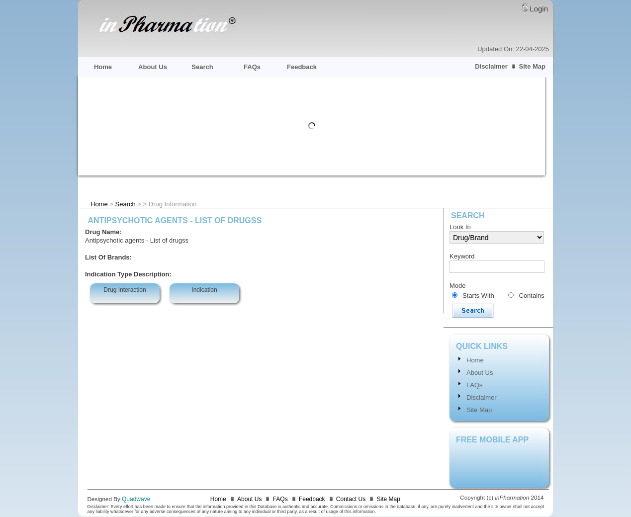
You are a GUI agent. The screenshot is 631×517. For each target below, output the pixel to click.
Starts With (478, 295)
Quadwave (136, 499)
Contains (531, 295)
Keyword (462, 256)
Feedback (302, 67)
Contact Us (350, 499)
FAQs (252, 67)
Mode (458, 285)
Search (202, 67)
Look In (460, 227)
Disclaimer (491, 66)
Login (539, 8)
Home (103, 67)
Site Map (532, 66)
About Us (152, 67)
